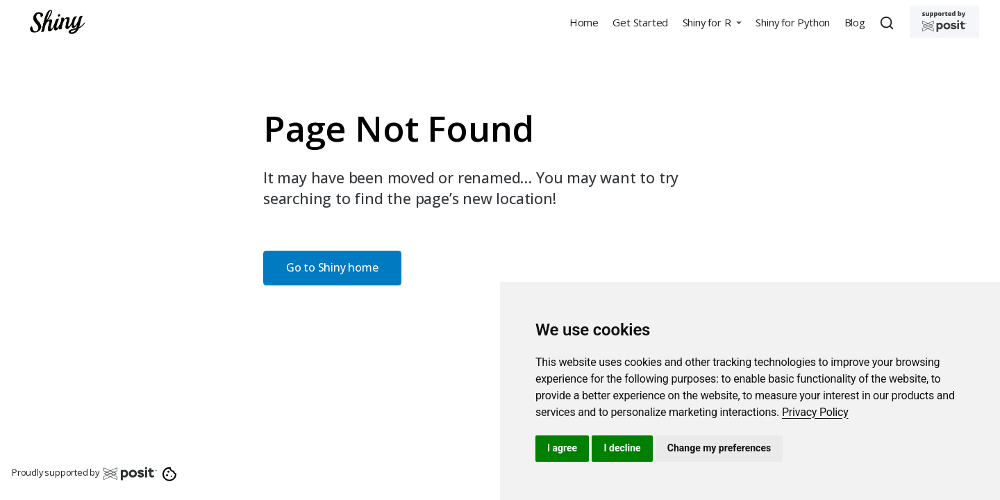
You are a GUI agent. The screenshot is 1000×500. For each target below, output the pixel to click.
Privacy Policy (815, 412)
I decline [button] (621, 447)
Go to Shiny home (332, 267)
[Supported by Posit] (944, 22)
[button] (712, 21)
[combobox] (889, 22)
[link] (815, 412)
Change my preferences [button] (719, 447)
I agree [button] (562, 447)
